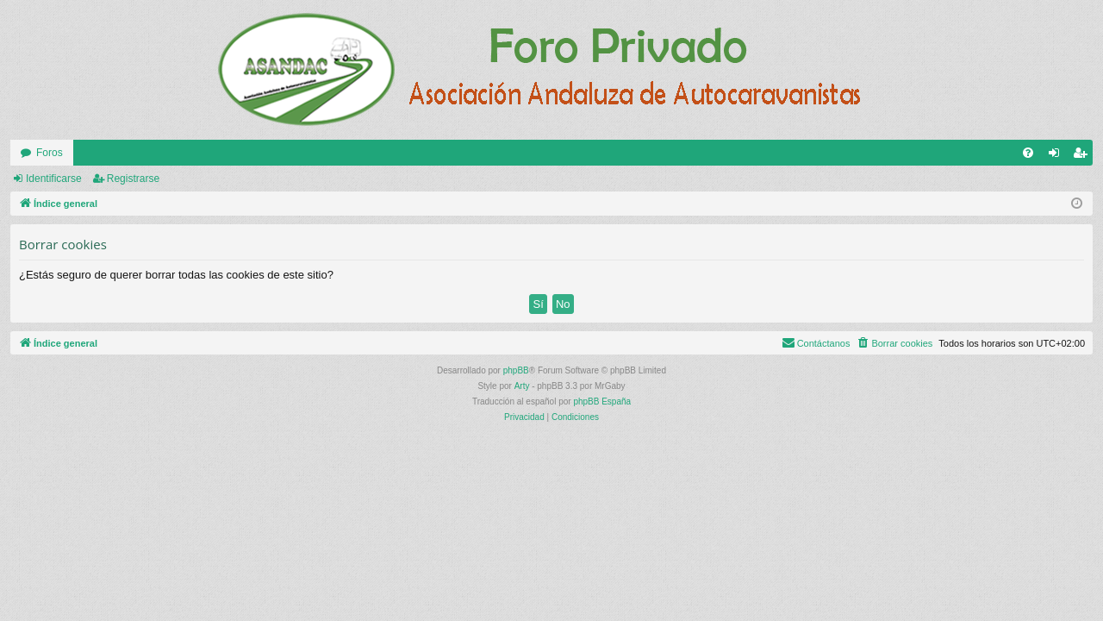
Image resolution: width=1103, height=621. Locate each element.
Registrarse (133, 178)
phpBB (516, 370)
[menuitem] (1028, 153)
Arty (522, 386)
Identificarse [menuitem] (1058, 156)
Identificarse (54, 178)
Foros (49, 153)
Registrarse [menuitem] (1084, 156)
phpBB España (602, 401)
